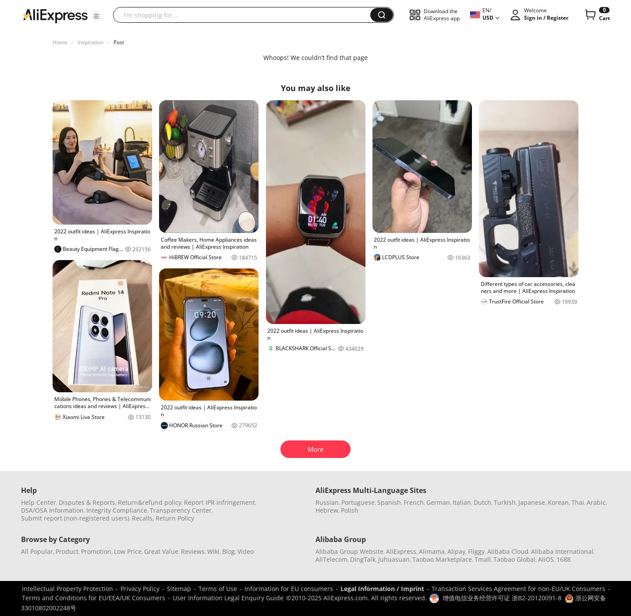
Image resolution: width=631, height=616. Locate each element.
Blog (228, 551)
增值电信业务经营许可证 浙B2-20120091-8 (502, 598)
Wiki (213, 551)
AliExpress (401, 551)
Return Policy (175, 518)
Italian (462, 502)
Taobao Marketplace (442, 559)
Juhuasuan (394, 559)
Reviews (193, 551)
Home (60, 42)
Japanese (531, 502)
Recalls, (143, 518)
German (438, 502)
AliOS (546, 559)
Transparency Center (181, 510)
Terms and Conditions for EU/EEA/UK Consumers (93, 598)
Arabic (596, 502)
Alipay (456, 551)
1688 (564, 559)
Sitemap (179, 588)
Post (118, 42)
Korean (558, 502)
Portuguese (358, 502)
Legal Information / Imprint (382, 588)
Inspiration (90, 42)
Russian (327, 502)
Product (67, 551)
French (414, 502)
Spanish (389, 502)
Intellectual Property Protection (67, 588)
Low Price (128, 551)
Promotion (96, 551)
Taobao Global (514, 559)
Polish (349, 510)
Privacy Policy (140, 588)
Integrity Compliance (116, 510)
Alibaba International (562, 551)
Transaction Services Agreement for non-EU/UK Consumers (518, 588)
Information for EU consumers (289, 588)
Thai (577, 502)
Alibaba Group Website (349, 551)
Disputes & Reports (87, 502)
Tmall (483, 559)
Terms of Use (218, 588)
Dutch (482, 502)
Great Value (161, 551)
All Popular (37, 551)
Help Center (38, 502)
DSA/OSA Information (52, 510)
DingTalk (363, 559)
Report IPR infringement (219, 502)
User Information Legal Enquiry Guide (228, 598)
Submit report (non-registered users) (75, 518)
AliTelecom (331, 559)
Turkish (505, 502)
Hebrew (327, 510)
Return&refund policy (149, 502)
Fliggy (476, 551)
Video (246, 551)
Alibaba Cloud (507, 551)
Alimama (432, 551)
